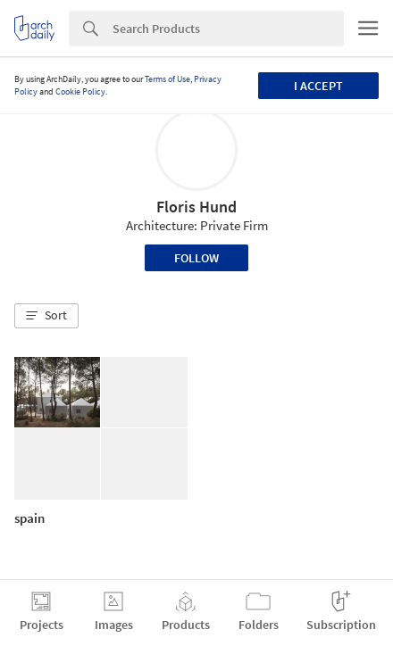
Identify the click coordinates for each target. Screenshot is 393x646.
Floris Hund (196, 206)
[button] (46, 315)
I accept (318, 86)
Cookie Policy (80, 91)
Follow (196, 258)
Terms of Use (167, 79)
